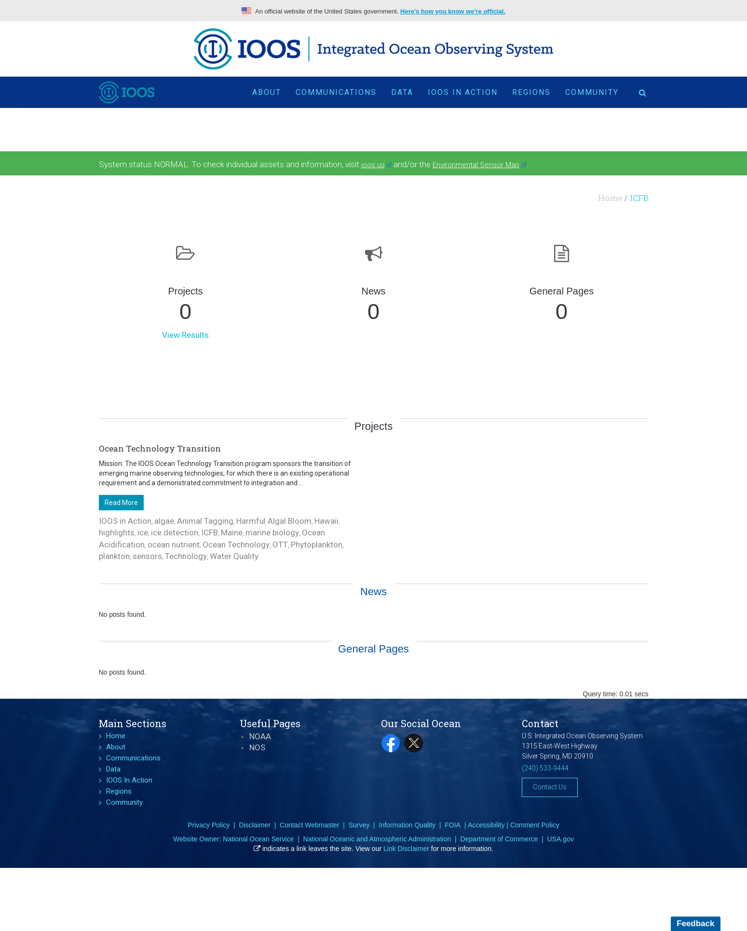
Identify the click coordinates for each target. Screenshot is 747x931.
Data (402, 92)
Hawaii (326, 521)
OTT (280, 544)
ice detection (174, 532)
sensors (147, 556)
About (266, 92)
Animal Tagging (205, 521)
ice (142, 532)
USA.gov (560, 839)
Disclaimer (255, 825)
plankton (114, 556)
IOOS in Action (125, 521)
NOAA (260, 736)
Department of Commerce (499, 839)
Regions (531, 92)
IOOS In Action (463, 92)
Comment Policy (534, 825)
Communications (336, 92)
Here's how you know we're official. (452, 11)
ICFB (209, 532)
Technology (186, 556)
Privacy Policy (209, 825)
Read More (121, 502)
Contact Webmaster (309, 825)
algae (164, 521)
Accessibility (486, 825)
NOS (257, 747)
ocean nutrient (174, 544)
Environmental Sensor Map (480, 164)
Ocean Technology (236, 544)
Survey (359, 825)
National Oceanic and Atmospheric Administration (377, 839)
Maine (232, 532)
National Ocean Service (258, 839)
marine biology (272, 532)
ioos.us (376, 164)
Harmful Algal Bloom (274, 521)
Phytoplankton (316, 544)
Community (592, 92)
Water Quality (234, 556)
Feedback (695, 923)
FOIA (453, 825)
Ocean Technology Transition (160, 448)
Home (610, 197)
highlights (117, 532)
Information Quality (407, 825)
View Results (185, 335)
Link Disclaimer (406, 848)
